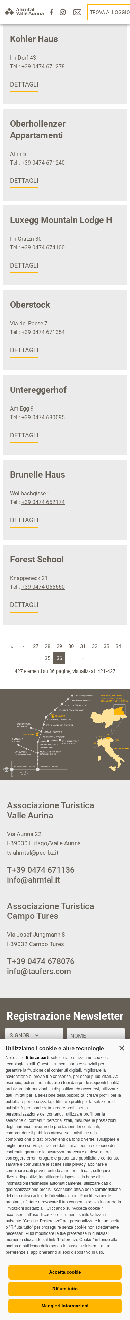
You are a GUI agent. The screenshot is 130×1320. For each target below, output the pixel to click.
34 (118, 646)
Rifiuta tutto (65, 1288)
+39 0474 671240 (43, 162)
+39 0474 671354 (43, 332)
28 (47, 646)
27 (35, 646)
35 (47, 658)
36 (59, 658)
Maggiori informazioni (65, 1305)
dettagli (24, 84)
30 (71, 646)
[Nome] (96, 1036)
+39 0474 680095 (43, 417)
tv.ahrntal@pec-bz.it (33, 852)
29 (59, 646)
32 (94, 646)
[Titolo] (24, 1035)
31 (83, 646)
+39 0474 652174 (43, 502)
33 (106, 646)
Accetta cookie (65, 1272)
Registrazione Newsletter (65, 1016)
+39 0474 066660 (43, 587)
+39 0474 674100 (43, 247)
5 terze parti (37, 1057)
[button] (121, 1048)
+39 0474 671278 (43, 66)
